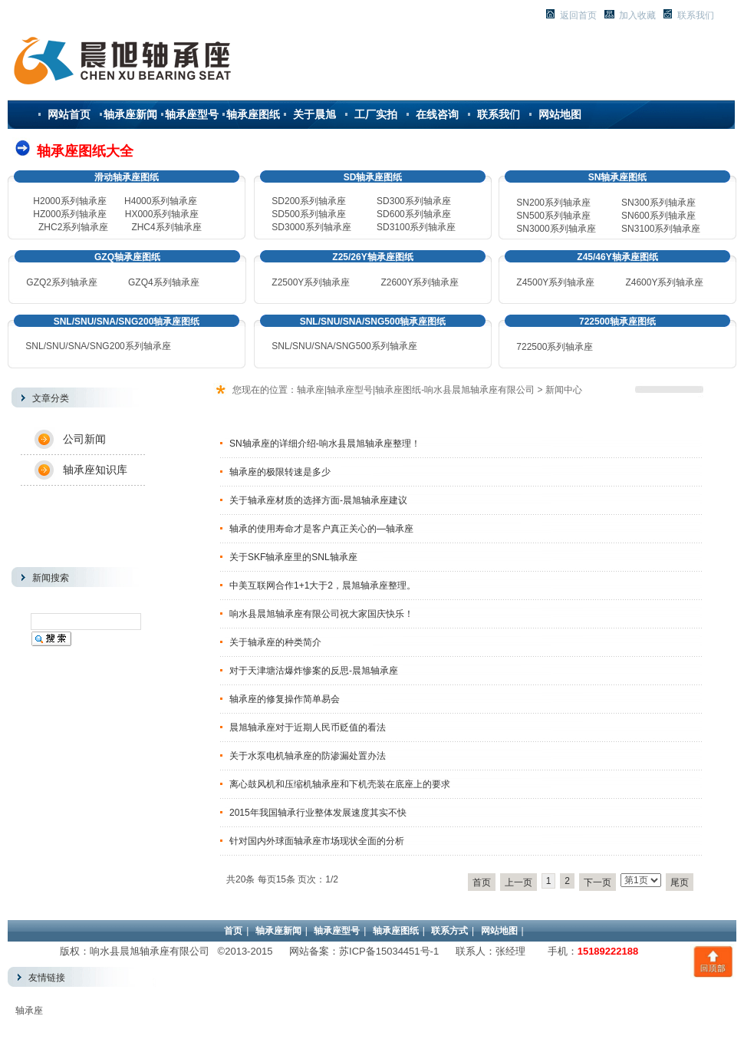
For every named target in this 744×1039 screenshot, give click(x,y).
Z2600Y (396, 282)
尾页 (679, 882)
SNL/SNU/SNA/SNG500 (344, 346)
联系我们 (498, 114)
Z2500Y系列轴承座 (311, 282)
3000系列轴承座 (555, 228)
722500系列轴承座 (554, 346)
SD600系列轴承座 (414, 214)
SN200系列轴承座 (553, 202)
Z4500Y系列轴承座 (555, 282)
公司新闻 (84, 439)
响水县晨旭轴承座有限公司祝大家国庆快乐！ (321, 614)
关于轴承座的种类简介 (275, 642)
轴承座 (29, 1010)
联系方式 (449, 930)
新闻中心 (563, 389)
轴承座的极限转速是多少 (280, 472)
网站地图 (559, 114)
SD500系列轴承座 (309, 214)
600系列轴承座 (658, 215)
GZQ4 (140, 282)
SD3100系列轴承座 (416, 227)
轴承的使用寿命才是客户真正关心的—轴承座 (321, 528)
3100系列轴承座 (660, 228)
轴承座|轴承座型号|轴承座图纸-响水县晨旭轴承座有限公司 (416, 389)
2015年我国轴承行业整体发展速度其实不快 (318, 812)
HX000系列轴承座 (162, 214)
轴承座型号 (192, 114)
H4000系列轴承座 (160, 201)
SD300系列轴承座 (414, 201)
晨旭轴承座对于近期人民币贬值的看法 (307, 727)
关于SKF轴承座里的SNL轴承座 (293, 557)
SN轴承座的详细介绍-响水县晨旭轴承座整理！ (324, 443)
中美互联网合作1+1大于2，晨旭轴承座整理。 (322, 585)
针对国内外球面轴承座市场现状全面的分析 (316, 841)
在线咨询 (437, 114)
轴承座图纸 (253, 114)
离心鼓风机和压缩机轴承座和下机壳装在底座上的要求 (339, 784)
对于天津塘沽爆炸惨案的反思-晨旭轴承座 (313, 670)
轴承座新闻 (130, 114)
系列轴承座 (176, 282)
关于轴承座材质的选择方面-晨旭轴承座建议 (318, 500)
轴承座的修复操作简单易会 (284, 699)
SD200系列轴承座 (309, 201)
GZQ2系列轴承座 (61, 282)
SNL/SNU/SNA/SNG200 (97, 346)
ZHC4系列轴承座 (166, 227)
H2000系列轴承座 (69, 201)
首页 (481, 882)
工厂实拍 (375, 114)
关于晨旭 (314, 114)
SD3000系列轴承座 (311, 227)
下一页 (597, 882)
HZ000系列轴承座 (70, 214)
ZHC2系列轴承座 (73, 227)
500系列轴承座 (553, 215)
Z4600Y (641, 282)
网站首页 (69, 114)
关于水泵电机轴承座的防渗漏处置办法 (307, 755)
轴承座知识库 (95, 469)
